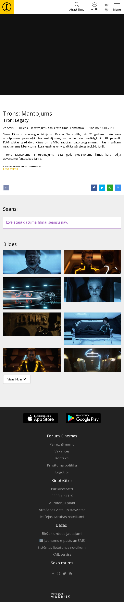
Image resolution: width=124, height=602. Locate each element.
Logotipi (62, 472)
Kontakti (62, 458)
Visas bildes (17, 379)
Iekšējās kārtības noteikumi (62, 516)
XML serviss (62, 554)
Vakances (62, 451)
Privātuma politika (62, 465)
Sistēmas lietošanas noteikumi (62, 547)
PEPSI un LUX (62, 495)
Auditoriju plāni (62, 502)
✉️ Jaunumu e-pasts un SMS (62, 540)
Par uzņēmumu (62, 444)
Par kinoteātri (62, 488)
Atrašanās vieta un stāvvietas (62, 509)
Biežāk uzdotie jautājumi (62, 533)
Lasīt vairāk (10, 169)
